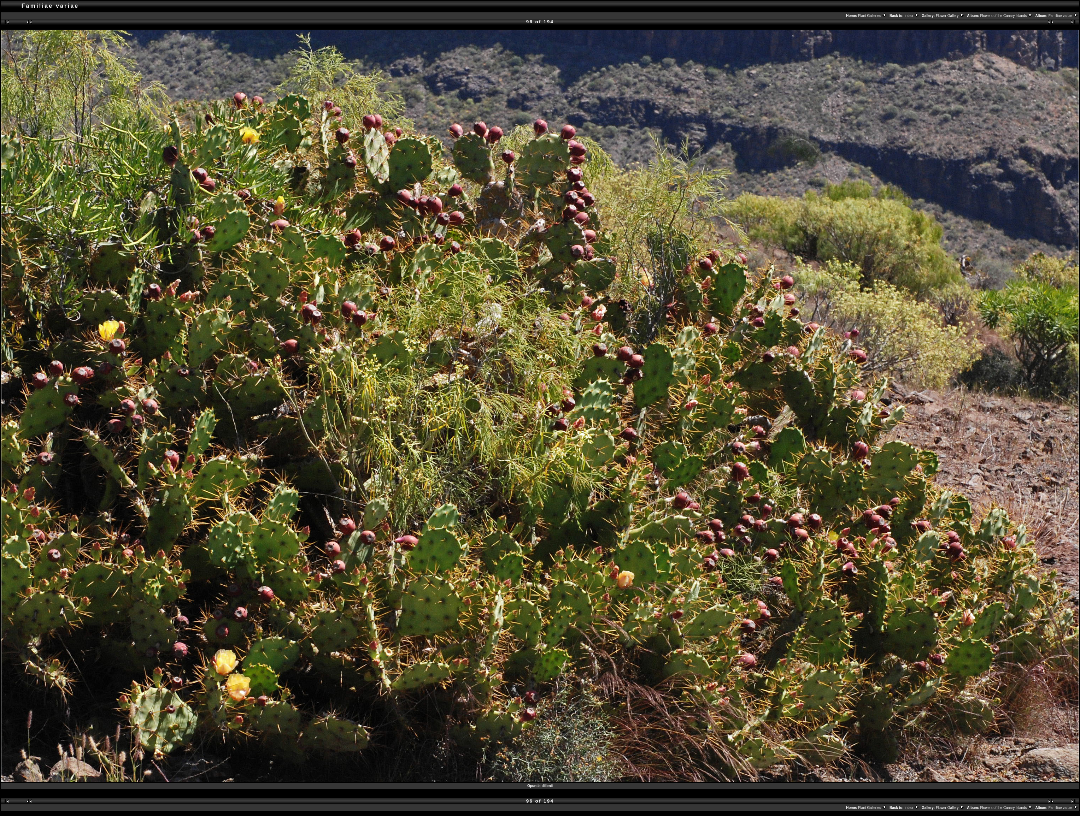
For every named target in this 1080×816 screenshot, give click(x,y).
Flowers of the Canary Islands (1006, 16)
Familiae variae (1063, 16)
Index (911, 16)
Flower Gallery (950, 16)
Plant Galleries (872, 16)
